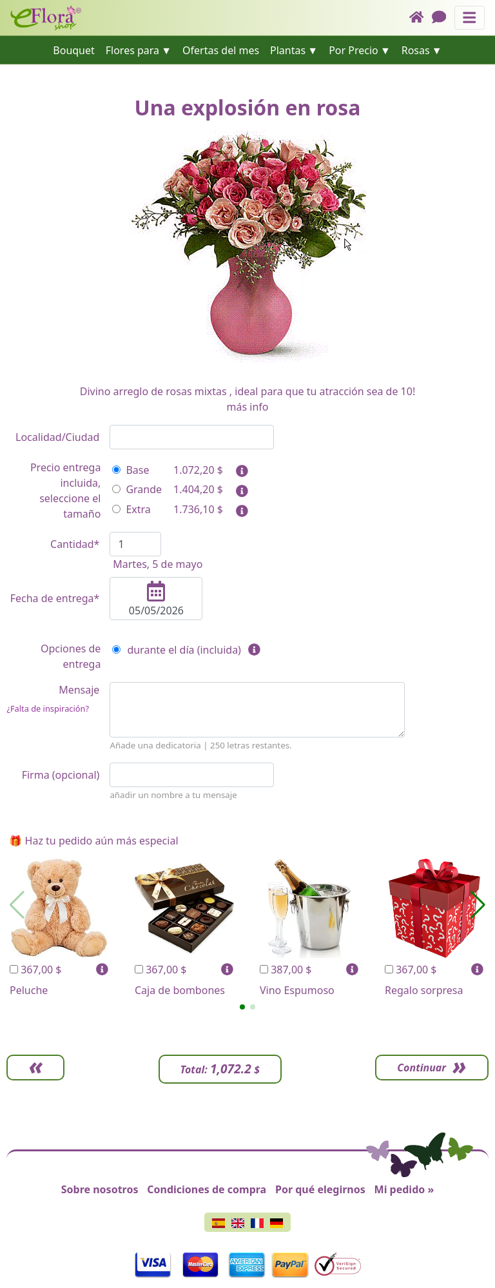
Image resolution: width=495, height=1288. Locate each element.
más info (248, 407)
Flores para (132, 50)
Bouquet (74, 50)
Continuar (421, 1067)
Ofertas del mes (220, 50)
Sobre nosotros (100, 1189)
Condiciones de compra (206, 1189)
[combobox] (192, 437)
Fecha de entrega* (55, 598)
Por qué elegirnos (320, 1189)
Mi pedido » (404, 1189)
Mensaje (52, 699)
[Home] (420, 18)
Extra (131, 509)
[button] (242, 1007)
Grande (137, 489)
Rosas (416, 50)
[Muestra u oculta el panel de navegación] (469, 18)
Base (130, 470)
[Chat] (443, 18)
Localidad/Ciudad (57, 437)
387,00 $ (286, 969)
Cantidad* (74, 544)
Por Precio (353, 50)
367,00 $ (36, 969)
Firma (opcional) (61, 775)
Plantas (288, 50)
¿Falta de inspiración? (47, 708)
